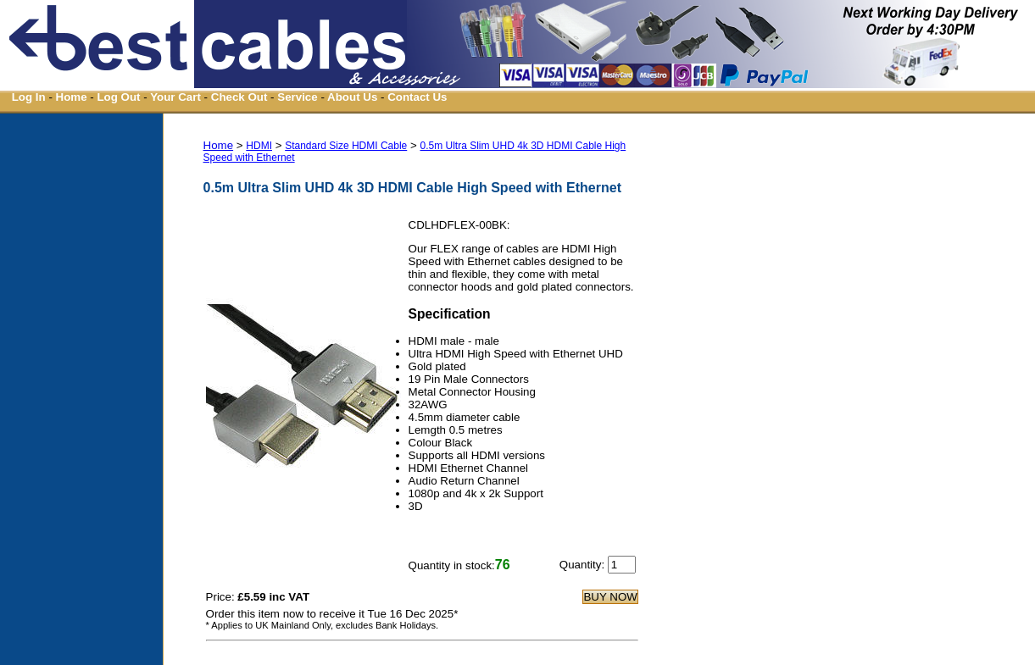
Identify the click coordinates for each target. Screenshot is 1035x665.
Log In (29, 97)
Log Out (118, 97)
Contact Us (417, 97)
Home (71, 97)
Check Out (239, 97)
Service (297, 97)
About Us (352, 97)
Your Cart (175, 97)
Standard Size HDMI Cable (346, 146)
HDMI (259, 146)
